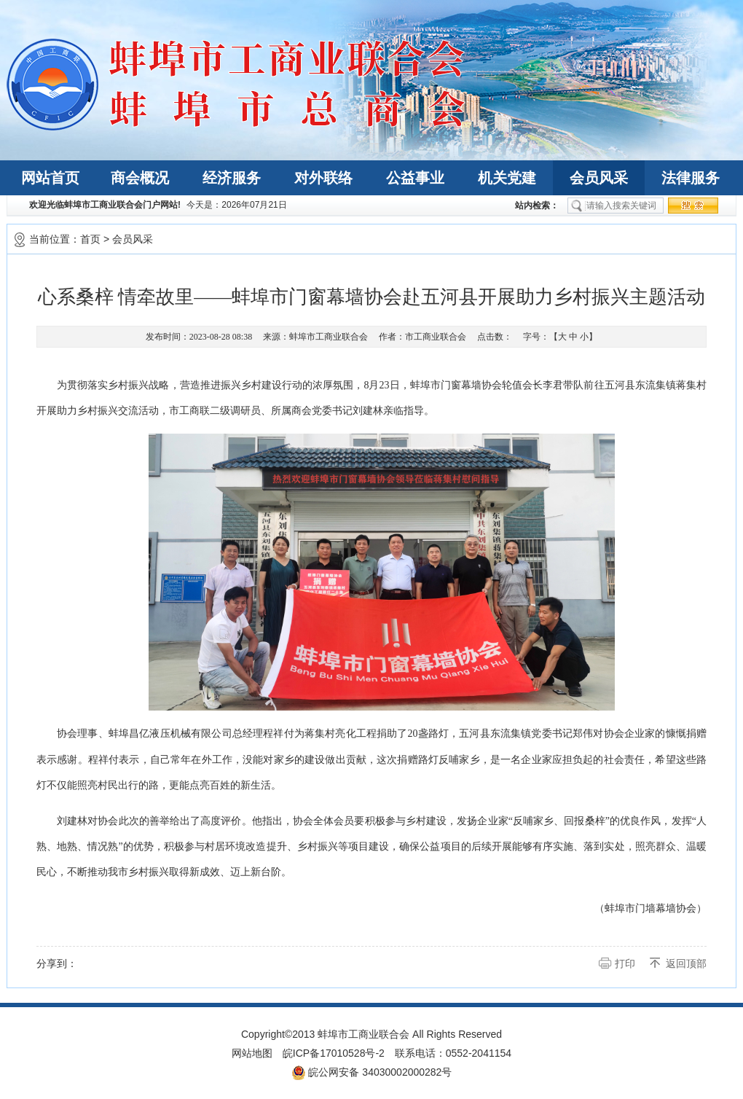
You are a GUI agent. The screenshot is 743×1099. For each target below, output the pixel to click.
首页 (90, 239)
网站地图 (252, 1053)
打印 (625, 963)
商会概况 (140, 178)
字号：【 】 (560, 337)
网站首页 (50, 178)
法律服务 (690, 178)
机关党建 (507, 178)
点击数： (494, 337)
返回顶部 (686, 963)
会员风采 (599, 178)
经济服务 (232, 178)
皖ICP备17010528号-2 (334, 1053)
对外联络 (323, 178)
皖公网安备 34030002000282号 (371, 1072)
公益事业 (415, 178)
